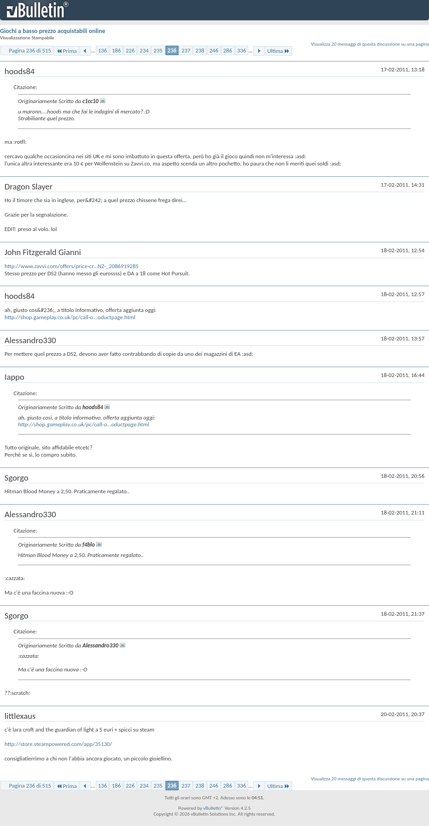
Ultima (278, 50)
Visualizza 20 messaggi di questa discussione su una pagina (370, 44)
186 (116, 50)
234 (144, 50)
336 (241, 50)
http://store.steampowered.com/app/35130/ (58, 744)
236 (172, 50)
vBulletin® (213, 808)
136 (102, 50)
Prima (66, 50)
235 (158, 50)
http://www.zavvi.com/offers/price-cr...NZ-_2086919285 (72, 266)
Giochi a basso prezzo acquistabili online (52, 31)
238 (199, 50)
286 (227, 50)
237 (185, 50)
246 (213, 50)
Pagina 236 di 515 (30, 50)
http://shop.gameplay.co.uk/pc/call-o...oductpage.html (70, 317)
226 (130, 50)
